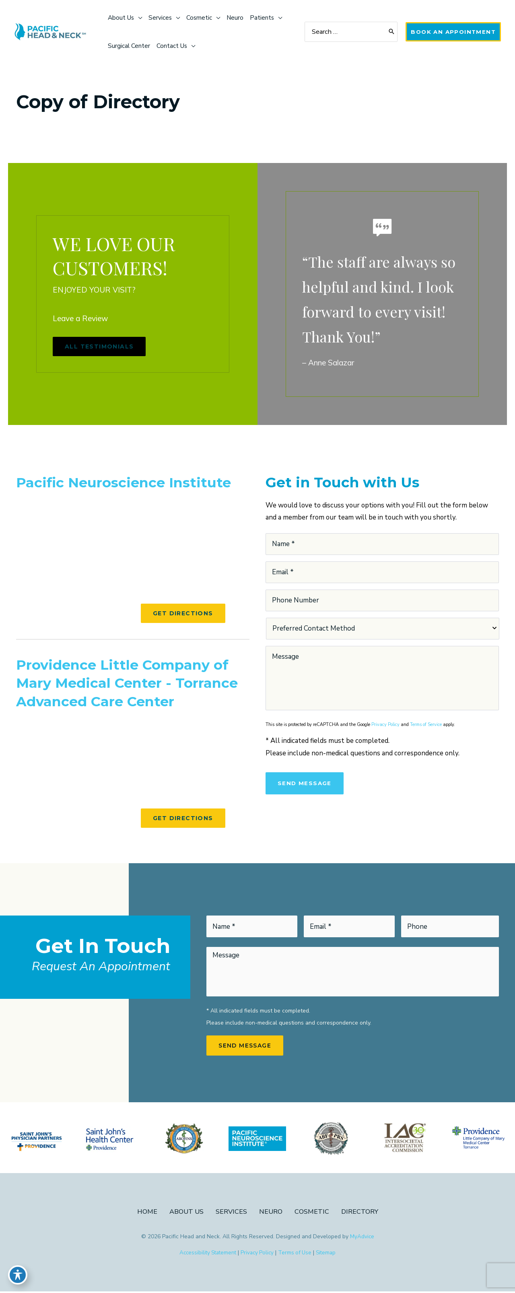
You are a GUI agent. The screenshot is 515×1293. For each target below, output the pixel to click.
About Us (185, 1212)
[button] (452, 32)
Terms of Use (297, 1254)
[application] (140, 18)
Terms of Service (426, 725)
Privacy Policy (385, 725)
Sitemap (329, 1254)
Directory (361, 1212)
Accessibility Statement (206, 1254)
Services (231, 1212)
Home (145, 1212)
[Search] (388, 32)
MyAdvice (362, 1237)
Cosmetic (312, 1212)
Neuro (271, 1212)
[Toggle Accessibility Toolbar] (17, 1275)
